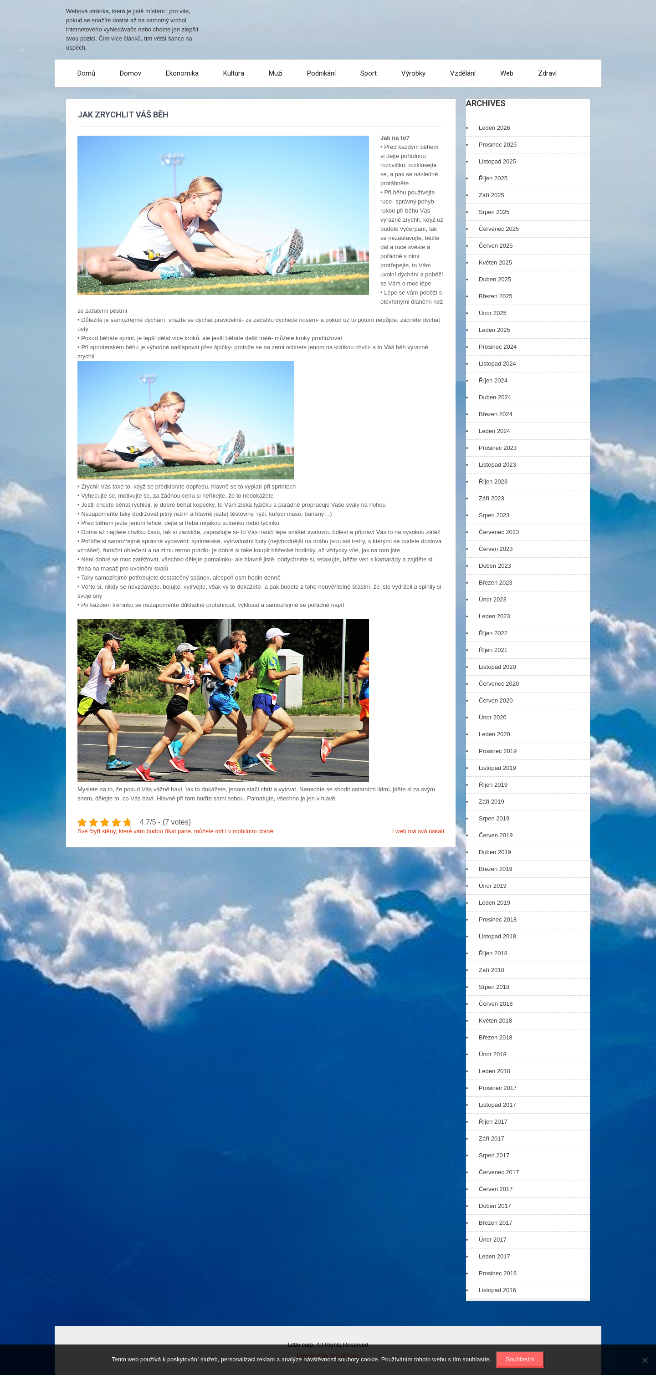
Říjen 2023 (493, 481)
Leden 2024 (494, 431)
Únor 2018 (493, 1054)
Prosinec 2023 (498, 447)
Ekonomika (182, 73)
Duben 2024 (495, 397)
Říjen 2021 (493, 650)
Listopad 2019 (497, 767)
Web (506, 73)
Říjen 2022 (493, 633)
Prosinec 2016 (498, 1273)
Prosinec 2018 (498, 919)
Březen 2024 (495, 414)
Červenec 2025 (499, 228)
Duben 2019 (495, 852)
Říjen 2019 (493, 784)
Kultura (233, 73)
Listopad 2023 (497, 464)
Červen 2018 (495, 1003)
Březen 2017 (495, 1222)
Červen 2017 (495, 1189)
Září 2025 (491, 195)
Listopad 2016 (497, 1290)
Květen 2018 (495, 1020)
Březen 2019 (495, 869)
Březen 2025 (495, 296)
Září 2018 (491, 970)
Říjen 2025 (493, 178)
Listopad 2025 (497, 161)
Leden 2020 (494, 734)
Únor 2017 (493, 1239)
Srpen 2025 (494, 212)
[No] (644, 1360)
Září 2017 (491, 1138)
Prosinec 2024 (498, 346)
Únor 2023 (493, 599)
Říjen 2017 (493, 1121)
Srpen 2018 (494, 986)
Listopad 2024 (497, 363)
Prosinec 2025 (498, 144)
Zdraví (547, 73)
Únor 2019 (493, 885)
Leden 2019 (494, 902)
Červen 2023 (495, 548)
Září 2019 (491, 801)
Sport (368, 73)
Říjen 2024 (493, 380)
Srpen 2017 (494, 1155)
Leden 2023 (494, 616)
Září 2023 (491, 498)
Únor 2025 (493, 313)
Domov (130, 73)
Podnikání (321, 73)
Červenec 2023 (499, 532)
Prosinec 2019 (498, 751)
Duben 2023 (495, 565)
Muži (275, 73)
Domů (86, 73)
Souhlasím (520, 1359)
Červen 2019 (495, 835)
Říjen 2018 (493, 953)
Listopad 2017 (497, 1104)
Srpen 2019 (494, 818)
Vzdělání (463, 73)
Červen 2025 (495, 245)
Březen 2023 (495, 582)
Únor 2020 (493, 717)
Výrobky (413, 73)
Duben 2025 (495, 279)
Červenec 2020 (499, 683)
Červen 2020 (495, 700)
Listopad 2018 (497, 936)
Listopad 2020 (497, 666)
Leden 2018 (494, 1071)
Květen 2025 (495, 262)
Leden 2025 (494, 329)
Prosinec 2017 (498, 1088)
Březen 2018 (495, 1037)
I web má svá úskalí (418, 831)
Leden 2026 (494, 127)
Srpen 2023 (494, 515)
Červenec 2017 (499, 1172)
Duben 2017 (495, 1205)
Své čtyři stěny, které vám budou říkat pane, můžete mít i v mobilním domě (175, 831)
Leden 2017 (494, 1256)
